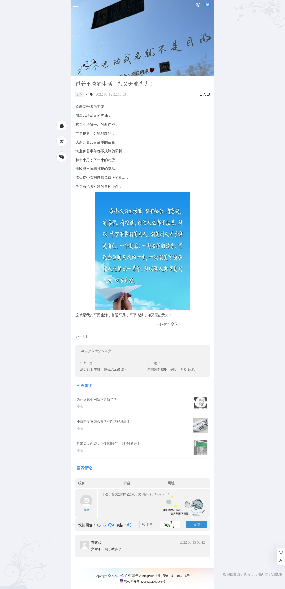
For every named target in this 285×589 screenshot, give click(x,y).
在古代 (96, 542)
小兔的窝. (124, 576)
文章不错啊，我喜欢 (106, 549)
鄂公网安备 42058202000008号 (142, 581)
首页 (88, 351)
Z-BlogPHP (146, 576)
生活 (82, 336)
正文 (108, 351)
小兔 (89, 94)
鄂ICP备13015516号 (176, 576)
